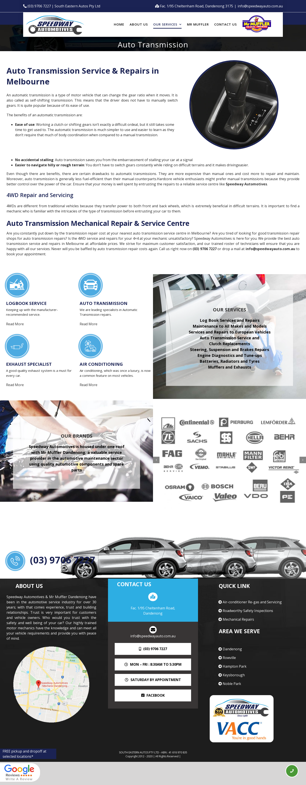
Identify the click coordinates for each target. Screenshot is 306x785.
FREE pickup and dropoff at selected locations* (24, 754)
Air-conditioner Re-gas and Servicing (250, 602)
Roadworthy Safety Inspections (245, 610)
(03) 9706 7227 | (41, 6)
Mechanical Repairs (236, 619)
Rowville (227, 657)
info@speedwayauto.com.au (260, 6)
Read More (16, 324)
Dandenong (230, 649)
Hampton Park (232, 666)
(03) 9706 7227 (205, 248)
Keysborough (231, 675)
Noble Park (229, 683)
